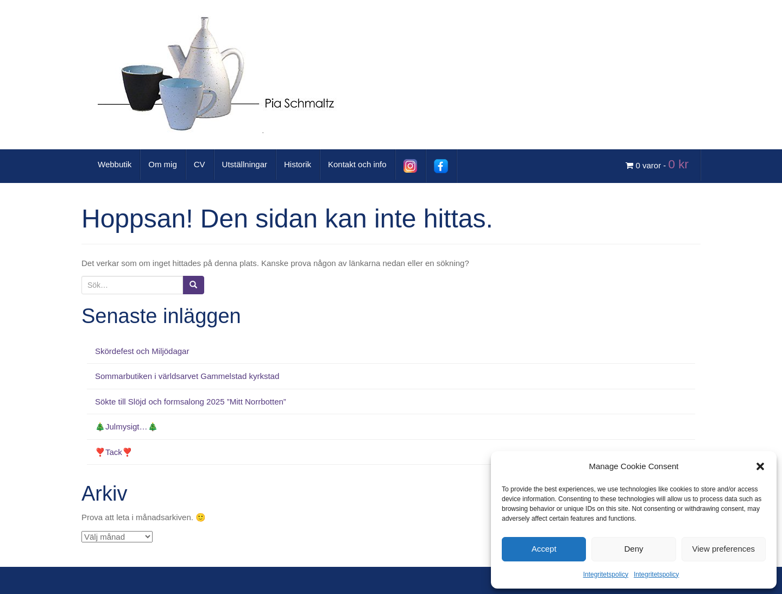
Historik (297, 164)
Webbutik (114, 164)
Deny (633, 548)
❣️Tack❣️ (114, 452)
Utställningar (244, 164)
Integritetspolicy (605, 574)
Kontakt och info (357, 164)
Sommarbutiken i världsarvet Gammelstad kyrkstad (187, 376)
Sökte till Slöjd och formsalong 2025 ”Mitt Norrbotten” (190, 401)
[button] (760, 466)
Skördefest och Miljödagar (142, 351)
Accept (544, 548)
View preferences (723, 548)
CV (199, 164)
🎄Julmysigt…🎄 (126, 426)
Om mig (162, 164)
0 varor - (659, 164)
